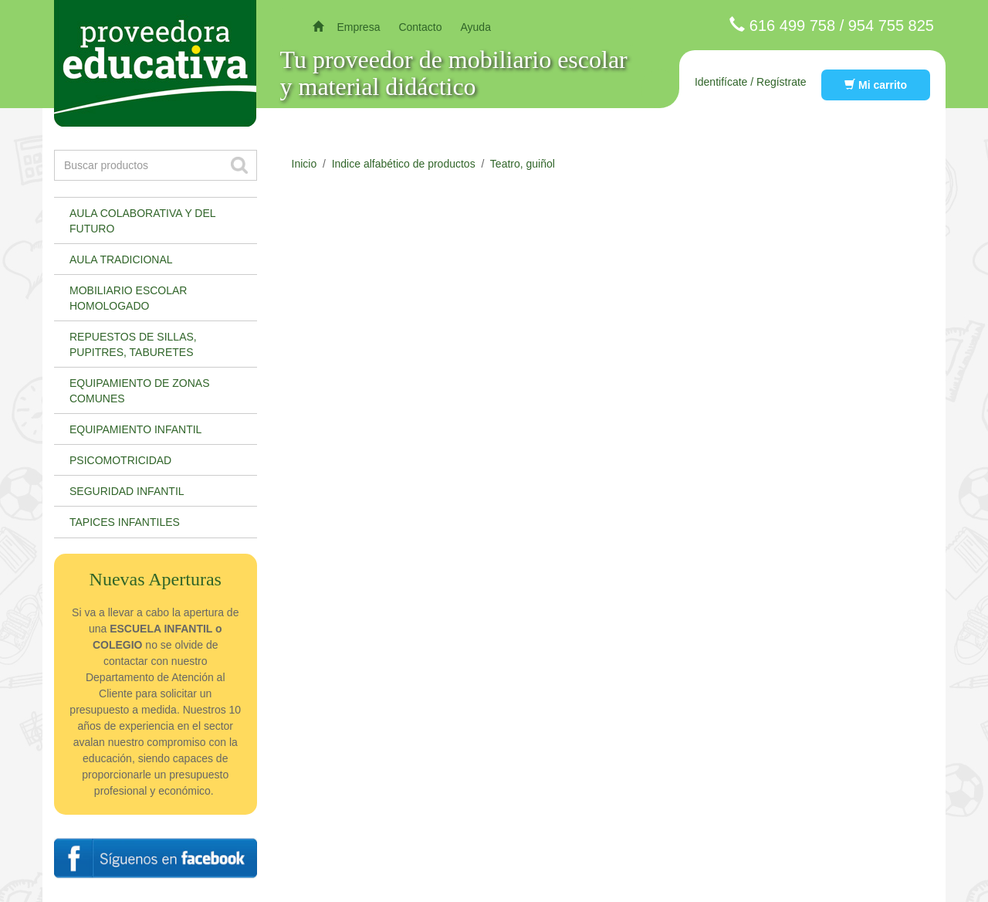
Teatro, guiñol (522, 164)
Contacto (420, 27)
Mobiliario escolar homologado (128, 298)
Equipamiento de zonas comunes (139, 391)
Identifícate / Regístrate (751, 82)
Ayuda (475, 27)
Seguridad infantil (126, 491)
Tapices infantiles (124, 522)
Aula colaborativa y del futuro (142, 221)
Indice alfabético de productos (403, 164)
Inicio (304, 164)
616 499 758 (792, 25)
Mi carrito (875, 85)
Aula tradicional (121, 259)
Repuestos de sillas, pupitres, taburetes (133, 344)
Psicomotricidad (120, 460)
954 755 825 (891, 25)
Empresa (358, 27)
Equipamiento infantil (135, 429)
